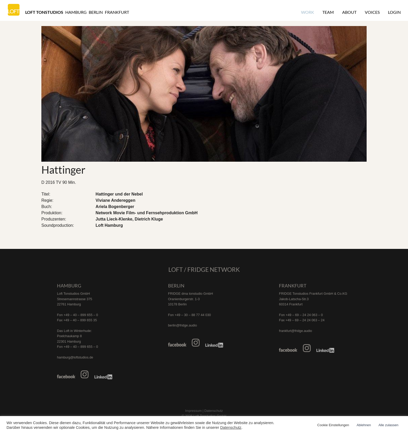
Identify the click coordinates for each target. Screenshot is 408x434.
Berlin (96, 12)
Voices (372, 12)
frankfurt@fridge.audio (295, 331)
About (349, 12)
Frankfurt (117, 12)
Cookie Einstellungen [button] (333, 425)
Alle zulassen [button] (388, 425)
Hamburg (76, 12)
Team (328, 12)
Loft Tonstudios (44, 12)
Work (307, 12)
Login (394, 12)
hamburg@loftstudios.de (75, 357)
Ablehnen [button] (363, 425)
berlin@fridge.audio (182, 325)
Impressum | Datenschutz (204, 411)
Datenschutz (230, 427)
